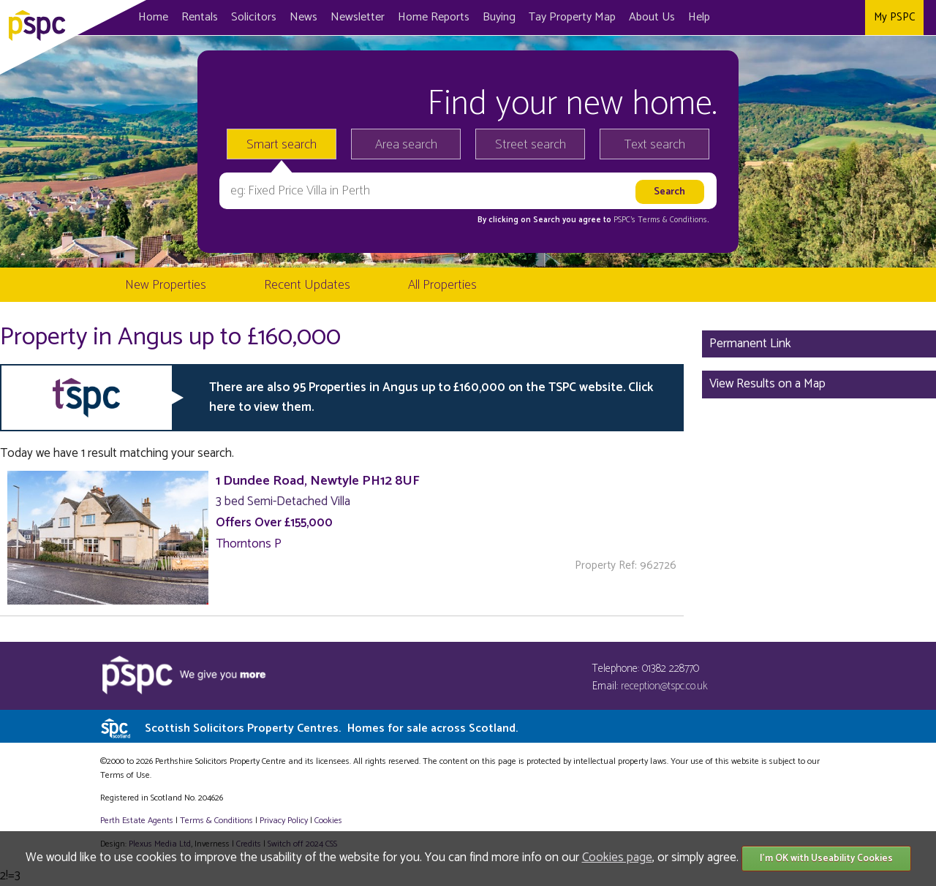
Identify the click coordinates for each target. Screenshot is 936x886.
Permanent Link (750, 343)
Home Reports (433, 17)
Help (699, 17)
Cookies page (617, 857)
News (303, 17)
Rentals (199, 17)
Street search (530, 145)
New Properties (165, 285)
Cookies (328, 821)
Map (572, 17)
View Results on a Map (767, 384)
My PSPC (894, 17)
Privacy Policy (284, 821)
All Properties (442, 285)
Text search (654, 145)
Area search (406, 145)
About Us (652, 17)
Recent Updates (307, 285)
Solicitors (253, 17)
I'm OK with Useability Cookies (826, 858)
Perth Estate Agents (136, 821)
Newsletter (358, 17)
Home (153, 17)
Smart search (281, 145)
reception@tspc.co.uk (664, 686)
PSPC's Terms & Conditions (660, 220)
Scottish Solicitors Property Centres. (331, 728)
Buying (499, 17)
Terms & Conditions (216, 821)
